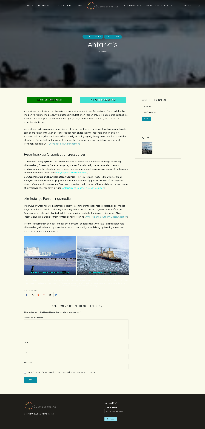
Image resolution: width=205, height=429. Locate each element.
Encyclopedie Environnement (64, 144)
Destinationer (45, 6)
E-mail (27, 352)
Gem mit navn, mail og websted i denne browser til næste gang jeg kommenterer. (61, 372)
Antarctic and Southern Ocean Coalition (83, 188)
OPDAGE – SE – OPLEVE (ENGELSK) (54, 272)
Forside (30, 6)
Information (64, 6)
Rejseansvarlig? (131, 6)
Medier (78, 6)
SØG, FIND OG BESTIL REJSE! (158, 6)
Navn (26, 342)
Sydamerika (113, 37)
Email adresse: (129, 409)
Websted (28, 362)
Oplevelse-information (33, 318)
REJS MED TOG (182, 6)
